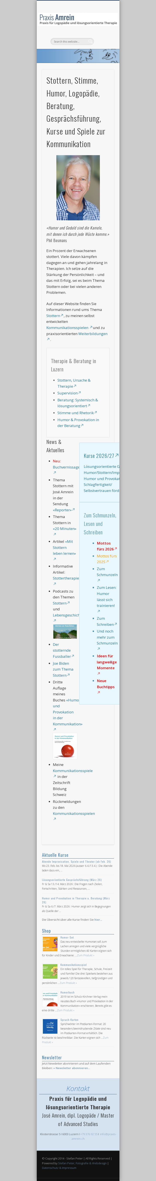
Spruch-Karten (69, 1020)
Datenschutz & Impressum (59, 1168)
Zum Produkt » (85, 955)
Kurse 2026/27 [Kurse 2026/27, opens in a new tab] (101, 455)
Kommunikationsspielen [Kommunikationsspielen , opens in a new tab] (69, 327)
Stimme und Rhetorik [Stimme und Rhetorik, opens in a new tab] (77, 412)
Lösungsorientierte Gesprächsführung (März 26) (72, 880)
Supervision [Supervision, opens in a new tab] (69, 392)
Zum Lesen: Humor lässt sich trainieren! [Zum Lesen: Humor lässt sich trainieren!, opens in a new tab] (106, 599)
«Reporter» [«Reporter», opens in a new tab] (64, 509)
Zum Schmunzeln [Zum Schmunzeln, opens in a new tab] (107, 574)
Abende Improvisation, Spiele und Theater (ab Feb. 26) (76, 861)
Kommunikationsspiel (73, 965)
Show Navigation (103, 38)
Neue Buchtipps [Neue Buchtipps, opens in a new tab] (106, 686)
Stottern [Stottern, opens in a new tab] (55, 315)
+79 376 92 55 (88, 1134)
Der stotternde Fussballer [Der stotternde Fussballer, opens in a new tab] (64, 650)
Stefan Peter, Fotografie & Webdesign (82, 1163)
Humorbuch (67, 992)
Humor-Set (67, 937)
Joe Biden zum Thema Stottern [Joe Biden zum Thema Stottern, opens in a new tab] (63, 669)
